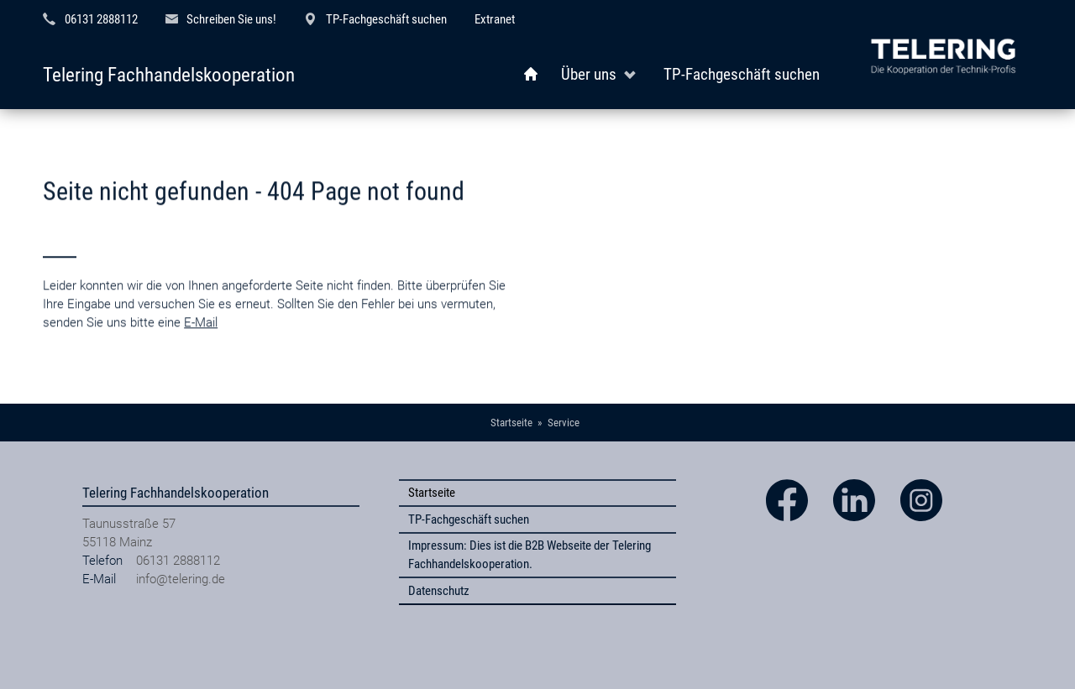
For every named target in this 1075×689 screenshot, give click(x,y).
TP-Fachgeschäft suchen (386, 19)
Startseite (431, 492)
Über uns (588, 74)
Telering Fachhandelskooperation (169, 75)
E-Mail (201, 340)
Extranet (495, 19)
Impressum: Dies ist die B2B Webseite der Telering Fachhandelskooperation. (529, 555)
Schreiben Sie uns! (231, 19)
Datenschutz (438, 590)
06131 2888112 (101, 19)
